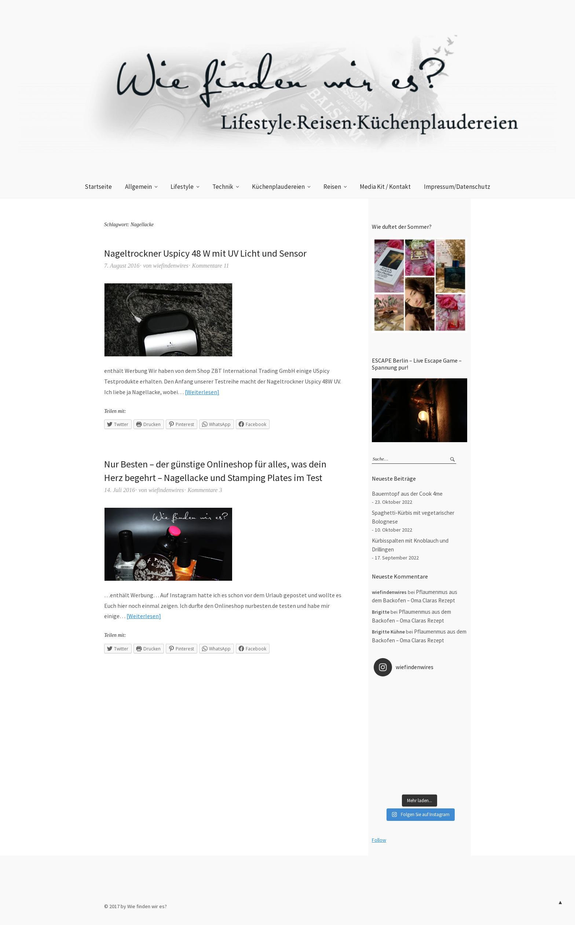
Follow (379, 840)
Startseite (98, 187)
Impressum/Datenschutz (457, 187)
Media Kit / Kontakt (385, 187)
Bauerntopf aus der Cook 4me (407, 493)
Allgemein (138, 187)
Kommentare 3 (204, 490)
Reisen (332, 187)
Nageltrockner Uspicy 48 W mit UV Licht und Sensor (205, 253)
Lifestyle (182, 187)
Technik (222, 187)
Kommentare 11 (210, 266)
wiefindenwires (170, 266)
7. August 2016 (121, 266)
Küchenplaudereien (278, 187)
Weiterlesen (202, 392)
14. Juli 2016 (119, 490)
